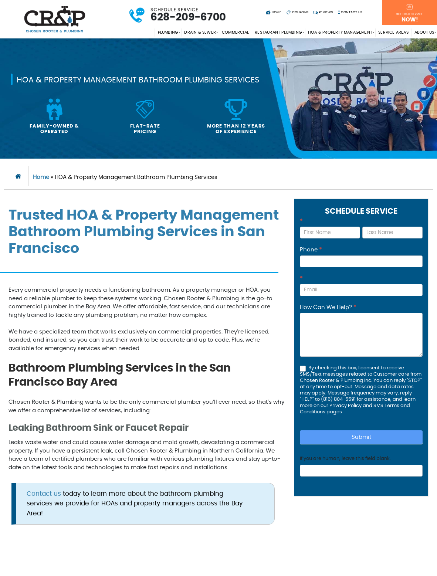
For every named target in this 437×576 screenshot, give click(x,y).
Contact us (44, 494)
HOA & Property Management (340, 32)
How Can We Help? (328, 307)
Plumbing (168, 32)
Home (273, 12)
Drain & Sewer (200, 32)
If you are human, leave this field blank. (345, 458)
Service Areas (393, 32)
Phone (311, 250)
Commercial (235, 32)
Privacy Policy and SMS (357, 405)
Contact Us (350, 12)
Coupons (297, 12)
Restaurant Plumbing (278, 32)
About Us (424, 32)
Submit (361, 437)
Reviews (323, 12)
